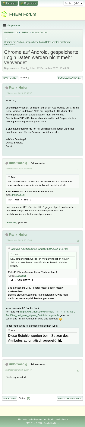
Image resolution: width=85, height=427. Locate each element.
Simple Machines (51, 423)
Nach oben (9, 398)
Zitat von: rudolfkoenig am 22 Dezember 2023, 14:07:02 (39, 249)
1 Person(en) (11, 222)
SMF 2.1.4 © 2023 (34, 423)
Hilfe (19, 419)
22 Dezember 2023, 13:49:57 (18, 93)
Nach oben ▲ (62, 419)
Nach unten (10, 78)
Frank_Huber (18, 87)
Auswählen (18, 195)
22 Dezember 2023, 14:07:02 (18, 169)
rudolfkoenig (18, 163)
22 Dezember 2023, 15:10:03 (18, 240)
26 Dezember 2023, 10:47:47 (18, 370)
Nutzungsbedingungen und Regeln (38, 419)
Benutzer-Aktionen (69, 78)
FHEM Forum (22, 14)
